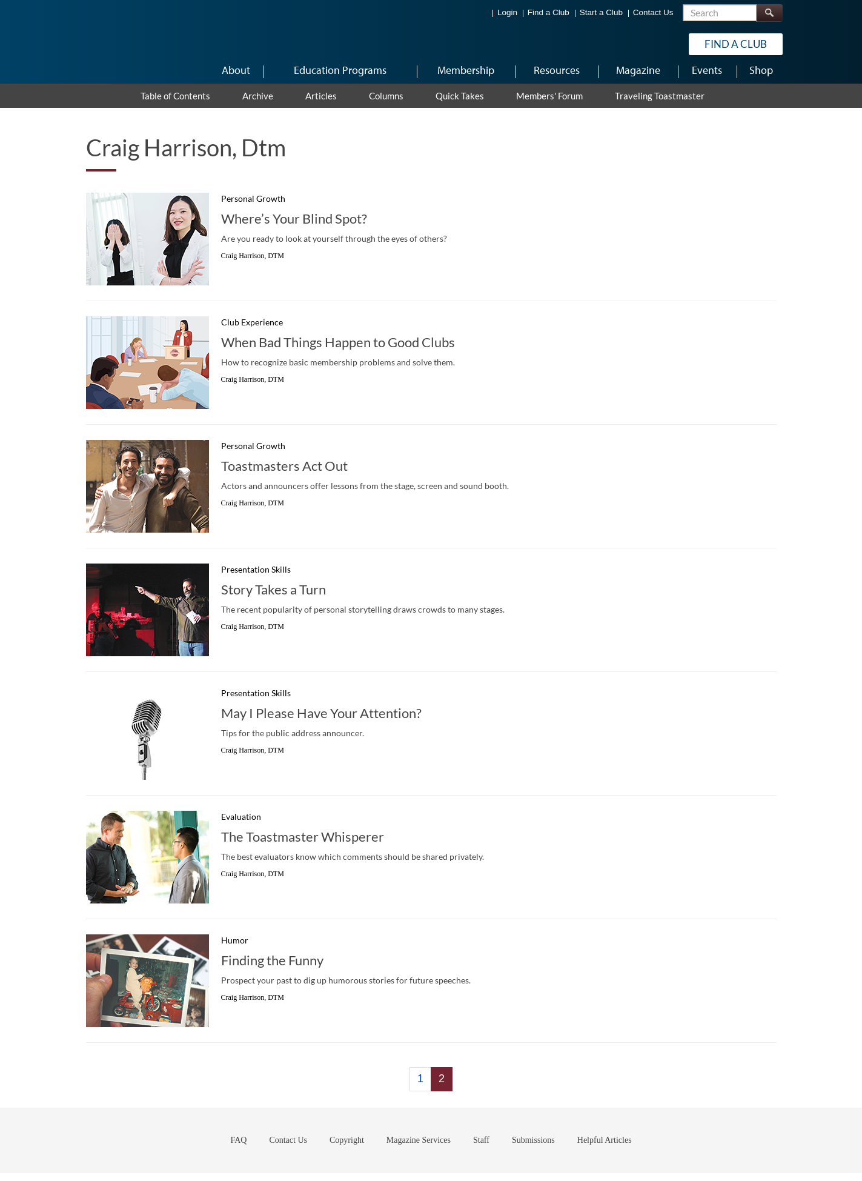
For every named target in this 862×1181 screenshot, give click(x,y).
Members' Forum (549, 103)
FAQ (238, 1148)
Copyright (347, 1148)
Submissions (533, 1148)
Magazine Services (418, 1148)
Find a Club (548, 12)
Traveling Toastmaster (660, 103)
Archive (257, 103)
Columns (386, 103)
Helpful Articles (604, 1148)
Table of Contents (175, 103)
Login (507, 12)
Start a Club (601, 12)
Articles (321, 103)
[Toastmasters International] (120, 43)
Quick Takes (460, 103)
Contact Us (653, 12)
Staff (481, 1148)
